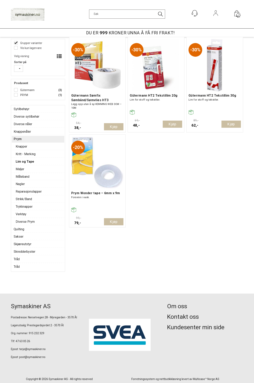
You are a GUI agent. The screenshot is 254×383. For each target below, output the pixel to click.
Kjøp (113, 127)
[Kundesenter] (194, 13)
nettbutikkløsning (170, 379)
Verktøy (21, 214)
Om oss (177, 306)
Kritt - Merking (26, 154)
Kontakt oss (183, 316)
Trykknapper (24, 206)
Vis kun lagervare (31, 48)
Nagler (20, 184)
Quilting (19, 229)
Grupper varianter (31, 43)
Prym (18, 139)
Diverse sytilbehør (26, 116)
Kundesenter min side (195, 327)
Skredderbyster (24, 251)
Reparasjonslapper (29, 191)
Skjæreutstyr (22, 244)
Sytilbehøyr (21, 109)
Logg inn (216, 18)
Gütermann (27, 90)
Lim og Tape (25, 161)
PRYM (24, 95)
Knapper (21, 146)
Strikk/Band (24, 199)
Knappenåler (22, 131)
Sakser (18, 236)
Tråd (17, 259)
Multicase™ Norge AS (206, 379)
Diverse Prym (25, 222)
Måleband (22, 177)
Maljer (20, 169)
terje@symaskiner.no (32, 349)
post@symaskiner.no (32, 357)
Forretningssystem (143, 379)
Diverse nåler (23, 124)
